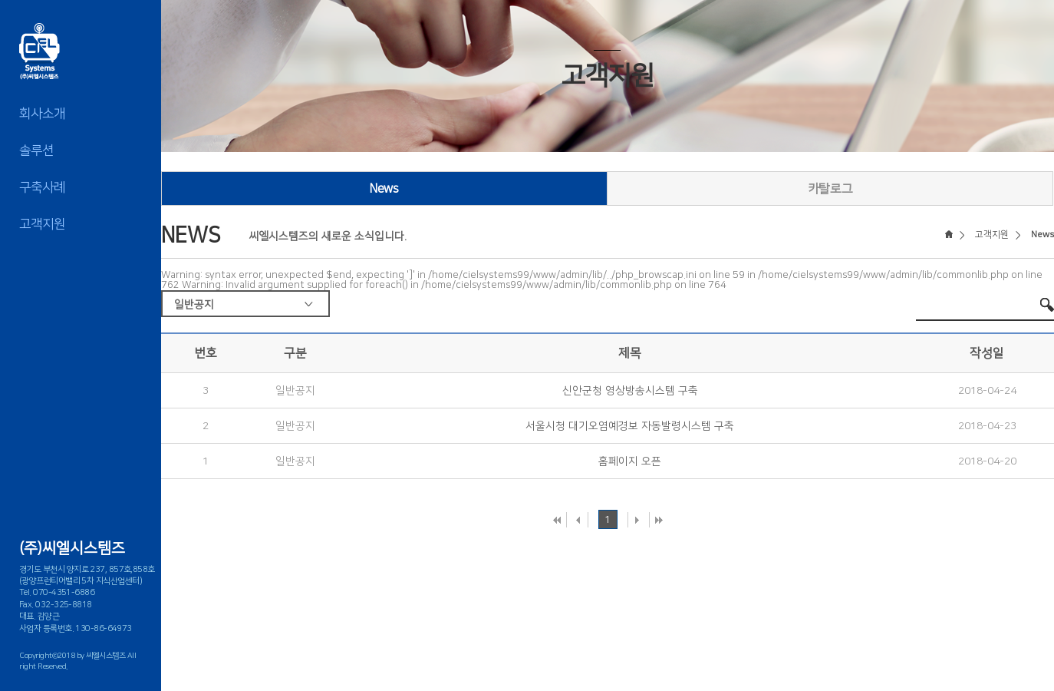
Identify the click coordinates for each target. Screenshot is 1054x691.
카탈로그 (830, 189)
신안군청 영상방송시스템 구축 (630, 390)
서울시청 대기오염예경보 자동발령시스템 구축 (629, 426)
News (384, 189)
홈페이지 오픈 (629, 461)
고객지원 (42, 224)
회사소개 (42, 114)
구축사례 (42, 187)
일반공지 (194, 305)
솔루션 (36, 150)
